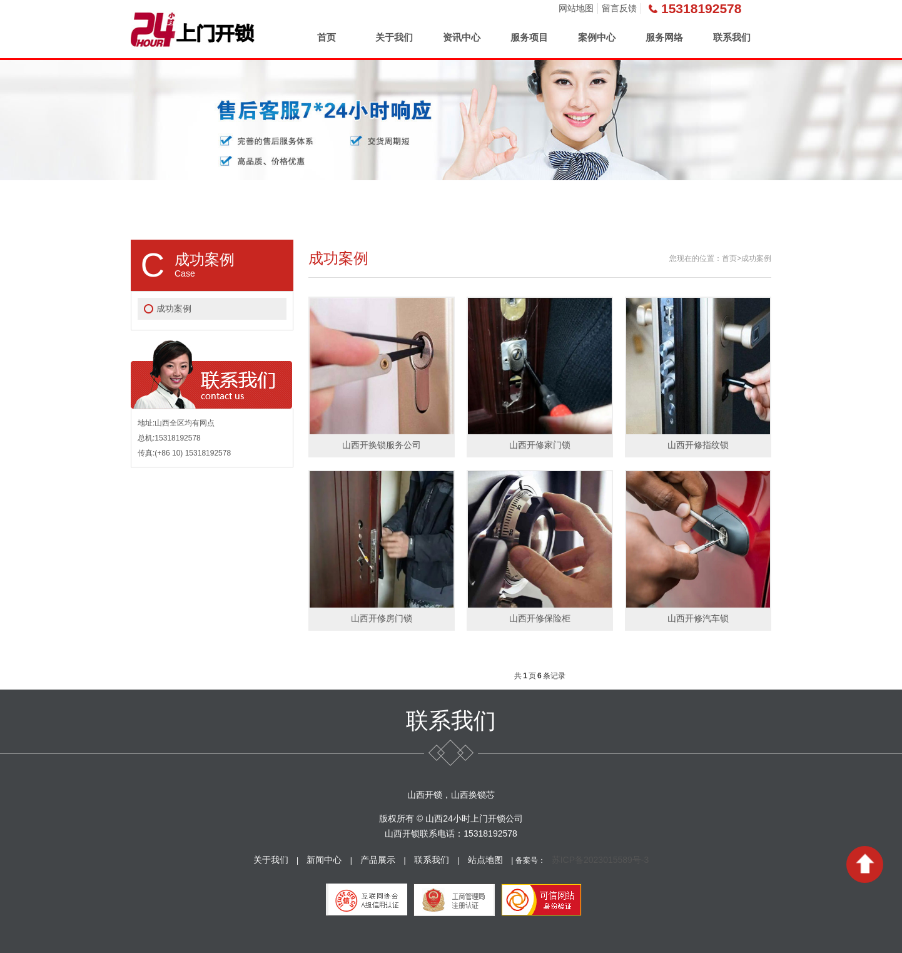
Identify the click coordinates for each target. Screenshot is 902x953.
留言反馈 (619, 8)
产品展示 (377, 860)
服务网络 (664, 37)
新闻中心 (324, 860)
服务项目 (529, 37)
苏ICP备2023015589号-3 (600, 860)
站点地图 (485, 860)
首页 (326, 37)
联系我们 (732, 37)
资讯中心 (461, 37)
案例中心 (597, 37)
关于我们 (394, 37)
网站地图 (576, 8)
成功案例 (173, 308)
